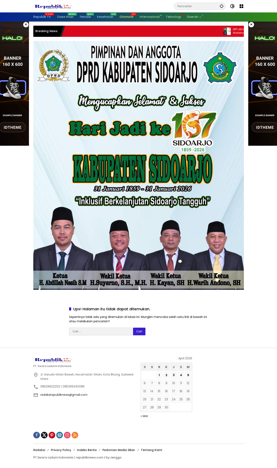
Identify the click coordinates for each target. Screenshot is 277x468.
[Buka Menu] (241, 6)
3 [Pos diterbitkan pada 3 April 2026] (174, 375)
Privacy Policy (61, 450)
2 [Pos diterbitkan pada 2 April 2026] (166, 375)
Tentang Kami (151, 450)
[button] (221, 6)
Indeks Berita (87, 450)
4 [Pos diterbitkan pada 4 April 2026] (181, 375)
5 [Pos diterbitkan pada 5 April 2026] (188, 375)
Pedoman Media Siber (118, 450)
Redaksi (39, 450)
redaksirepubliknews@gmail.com (64, 395)
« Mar (144, 416)
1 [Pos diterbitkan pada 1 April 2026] (159, 375)
